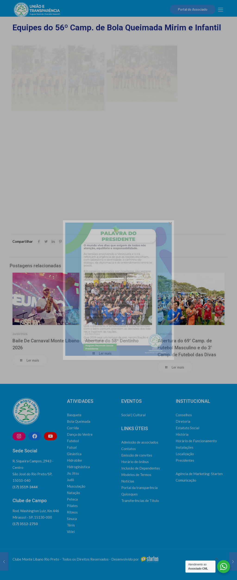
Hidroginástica (78, 467)
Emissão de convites (136, 455)
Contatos (128, 449)
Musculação (76, 486)
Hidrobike (74, 460)
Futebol (73, 441)
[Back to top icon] (216, 559)
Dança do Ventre (80, 434)
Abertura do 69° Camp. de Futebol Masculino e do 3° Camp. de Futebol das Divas (187, 347)
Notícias (127, 481)
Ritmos (72, 512)
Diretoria (183, 421)
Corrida (73, 428)
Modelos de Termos (136, 475)
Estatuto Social (187, 428)
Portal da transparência (139, 487)
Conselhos (184, 415)
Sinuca (72, 519)
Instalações (184, 447)
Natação (73, 493)
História (182, 434)
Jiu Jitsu (73, 473)
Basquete (74, 415)
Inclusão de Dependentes (140, 468)
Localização (185, 454)
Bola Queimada (78, 421)
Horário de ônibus (135, 462)
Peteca (72, 499)
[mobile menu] (221, 9)
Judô (70, 480)
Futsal (72, 447)
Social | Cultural (133, 415)
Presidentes (185, 460)
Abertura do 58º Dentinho (112, 341)
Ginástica (74, 454)
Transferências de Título (140, 500)
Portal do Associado (192, 9)
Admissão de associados (139, 442)
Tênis (71, 525)
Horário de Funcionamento (196, 441)
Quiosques (129, 494)
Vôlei (71, 532)
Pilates (72, 506)
